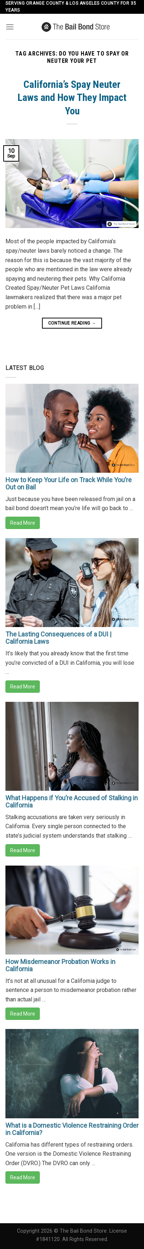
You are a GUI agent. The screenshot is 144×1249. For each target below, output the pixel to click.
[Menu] (9, 27)
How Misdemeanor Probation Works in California (60, 965)
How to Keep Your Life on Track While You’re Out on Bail (68, 483)
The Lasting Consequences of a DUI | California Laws (58, 637)
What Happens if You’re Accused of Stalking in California (71, 801)
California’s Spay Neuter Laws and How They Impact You (72, 97)
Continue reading (72, 323)
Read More (22, 523)
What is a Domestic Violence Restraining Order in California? (72, 1129)
